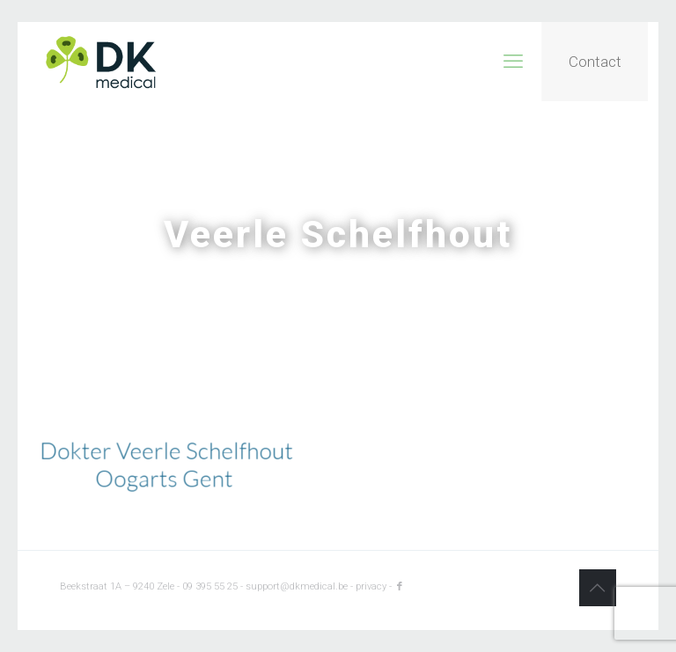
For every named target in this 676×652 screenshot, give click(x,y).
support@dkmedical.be (297, 586)
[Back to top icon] (597, 587)
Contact (595, 61)
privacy (371, 586)
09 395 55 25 (210, 586)
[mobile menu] (513, 62)
